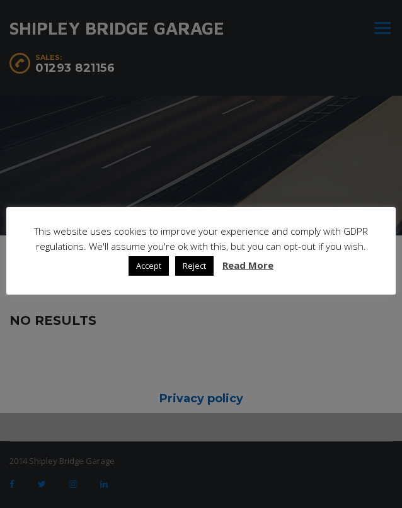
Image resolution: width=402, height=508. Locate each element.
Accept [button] (148, 265)
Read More (247, 265)
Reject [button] (194, 265)
